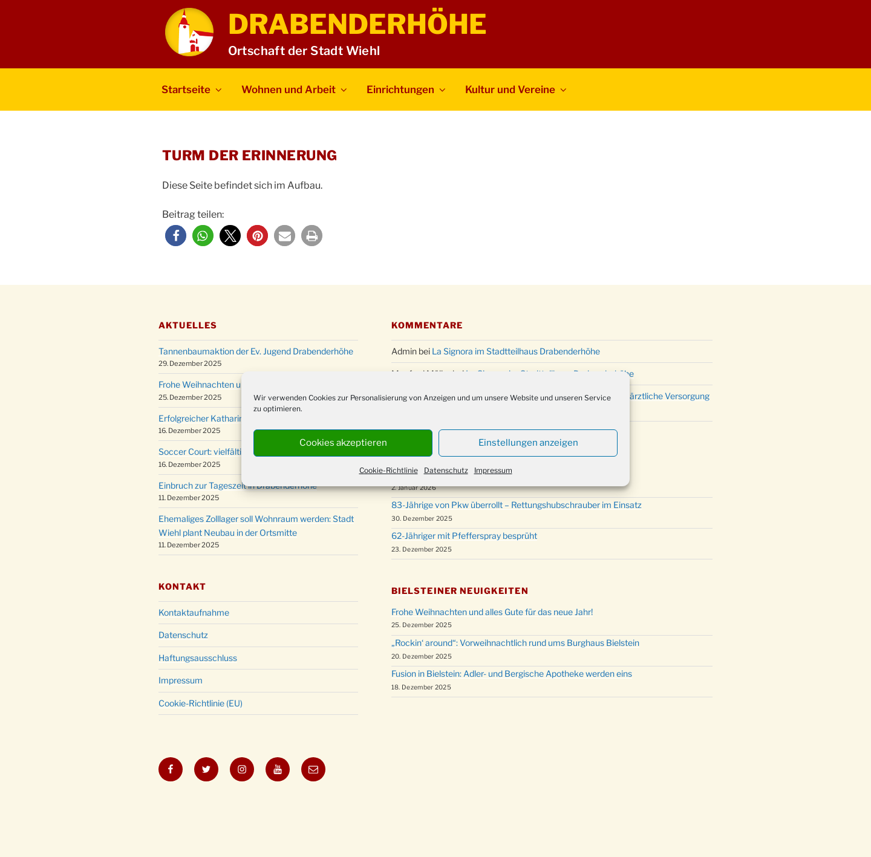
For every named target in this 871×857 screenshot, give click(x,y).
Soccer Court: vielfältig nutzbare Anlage (235, 451)
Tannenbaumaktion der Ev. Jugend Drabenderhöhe (255, 351)
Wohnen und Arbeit (295, 89)
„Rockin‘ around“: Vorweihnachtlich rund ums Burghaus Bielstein (515, 642)
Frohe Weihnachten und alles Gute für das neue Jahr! (492, 612)
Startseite (192, 89)
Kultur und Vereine (517, 89)
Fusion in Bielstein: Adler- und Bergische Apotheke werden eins (511, 673)
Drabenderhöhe (357, 24)
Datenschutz (446, 470)
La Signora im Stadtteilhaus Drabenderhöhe (516, 351)
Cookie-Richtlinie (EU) (200, 703)
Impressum (493, 470)
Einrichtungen (407, 89)
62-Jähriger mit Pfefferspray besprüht (464, 535)
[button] (175, 235)
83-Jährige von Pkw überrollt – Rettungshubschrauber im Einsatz (516, 505)
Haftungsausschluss (197, 658)
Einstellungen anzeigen (528, 442)
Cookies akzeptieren (343, 442)
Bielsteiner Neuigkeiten (460, 590)
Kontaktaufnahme (193, 612)
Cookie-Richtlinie (388, 470)
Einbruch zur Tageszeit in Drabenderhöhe (237, 485)
